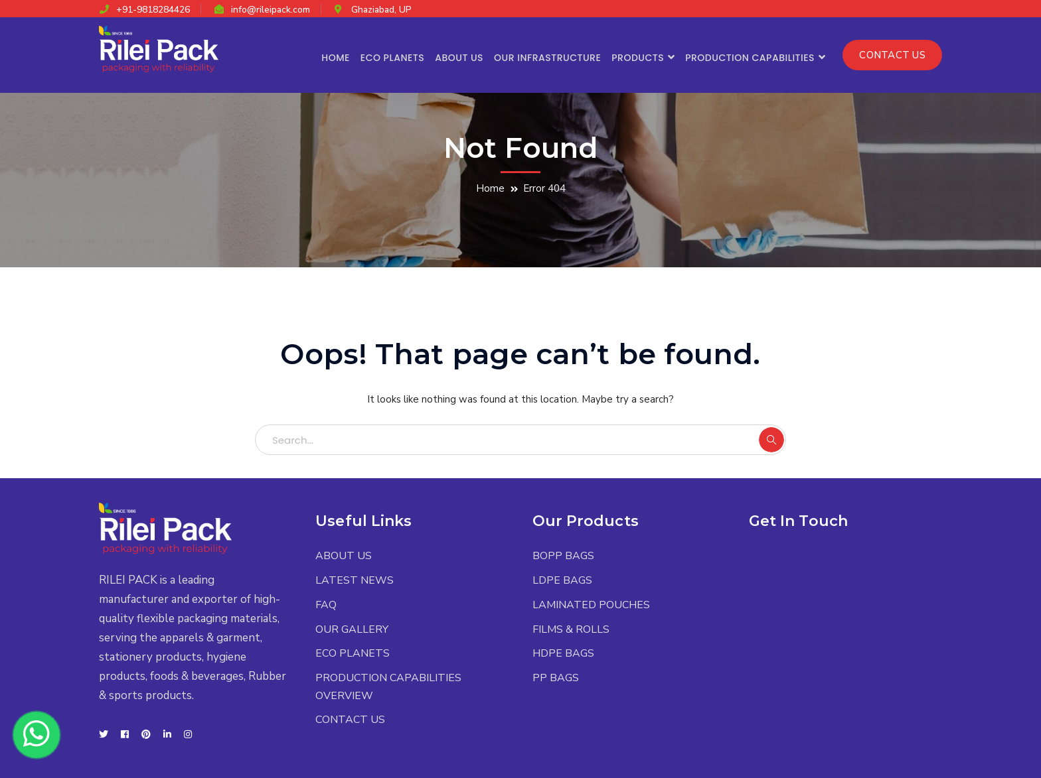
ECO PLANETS (352, 653)
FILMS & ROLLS (570, 629)
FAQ (326, 605)
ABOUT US (343, 556)
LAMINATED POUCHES (591, 605)
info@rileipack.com (270, 9)
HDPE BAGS (563, 653)
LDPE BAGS (562, 580)
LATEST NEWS (354, 580)
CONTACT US (892, 55)
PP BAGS (555, 678)
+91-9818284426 (153, 9)
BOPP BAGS (563, 556)
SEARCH (771, 439)
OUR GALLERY (351, 629)
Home (490, 188)
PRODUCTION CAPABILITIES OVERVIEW (388, 687)
